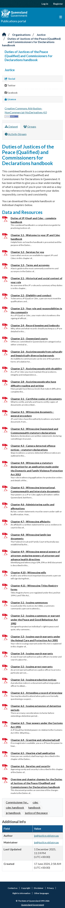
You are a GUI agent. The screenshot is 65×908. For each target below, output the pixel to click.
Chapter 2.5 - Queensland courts (29, 338)
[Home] (4, 34)
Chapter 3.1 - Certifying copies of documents (36, 398)
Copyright (25, 888)
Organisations (21, 34)
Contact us (13, 888)
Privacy (50, 888)
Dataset (11, 126)
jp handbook (13, 812)
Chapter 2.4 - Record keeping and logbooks (35, 325)
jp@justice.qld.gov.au (46, 835)
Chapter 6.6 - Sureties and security (30, 766)
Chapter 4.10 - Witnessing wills (28, 572)
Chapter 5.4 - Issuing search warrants (32, 653)
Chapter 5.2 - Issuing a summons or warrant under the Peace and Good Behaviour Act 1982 (35, 619)
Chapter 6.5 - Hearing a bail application (33, 753)
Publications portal (13, 21)
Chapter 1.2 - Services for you (27, 252)
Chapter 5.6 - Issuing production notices (33, 679)
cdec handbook (15, 807)
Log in (45, 3)
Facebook (11, 92)
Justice (41, 34)
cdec (35, 802)
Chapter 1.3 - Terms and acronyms (30, 265)
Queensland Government (32, 905)
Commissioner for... (17, 802)
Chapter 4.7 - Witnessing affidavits (30, 521)
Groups (29, 126)
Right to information (21, 893)
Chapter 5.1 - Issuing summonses (29, 602)
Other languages (41, 893)
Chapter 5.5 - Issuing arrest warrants (32, 666)
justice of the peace (36, 812)
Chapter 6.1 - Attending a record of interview (36, 692)
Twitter (10, 85)
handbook (34, 807)
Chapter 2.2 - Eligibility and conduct (31, 295)
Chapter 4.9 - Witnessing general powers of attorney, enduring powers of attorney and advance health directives (35, 555)
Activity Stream (15, 134)
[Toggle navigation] (60, 17)
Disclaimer (39, 888)
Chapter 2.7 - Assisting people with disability (36, 368)
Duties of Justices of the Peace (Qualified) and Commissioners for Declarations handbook (31, 42)
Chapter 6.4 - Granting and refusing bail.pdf (35, 739)
